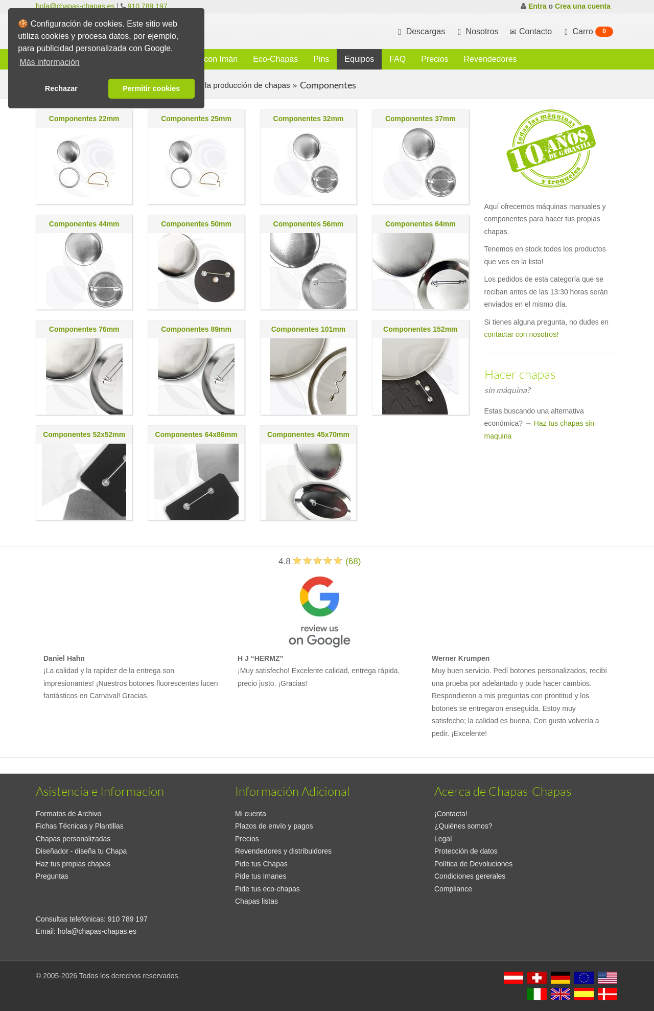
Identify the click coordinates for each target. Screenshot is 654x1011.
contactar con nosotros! (521, 334)
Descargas (420, 31)
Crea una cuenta (583, 6)
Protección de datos (466, 851)
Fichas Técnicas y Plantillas (80, 826)
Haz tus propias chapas (73, 864)
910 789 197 (148, 6)
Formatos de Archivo (68, 814)
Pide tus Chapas (261, 864)
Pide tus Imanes (260, 876)
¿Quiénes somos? (463, 826)
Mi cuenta (250, 814)
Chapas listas (256, 901)
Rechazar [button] (61, 88)
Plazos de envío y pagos (274, 826)
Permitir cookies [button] (151, 88)
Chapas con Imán (206, 59)
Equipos (359, 59)
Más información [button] (49, 62)
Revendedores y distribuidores (283, 851)
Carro (587, 32)
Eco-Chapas (275, 59)
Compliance (453, 889)
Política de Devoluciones (473, 864)
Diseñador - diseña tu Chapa (81, 851)
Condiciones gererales (469, 876)
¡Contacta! (451, 814)
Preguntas (52, 876)
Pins (321, 59)
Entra (537, 6)
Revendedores (490, 59)
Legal (443, 839)
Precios (434, 59)
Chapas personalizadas (73, 839)
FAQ (397, 59)
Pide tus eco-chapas (267, 889)
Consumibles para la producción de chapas (213, 85)
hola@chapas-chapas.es (75, 6)
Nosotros (476, 31)
